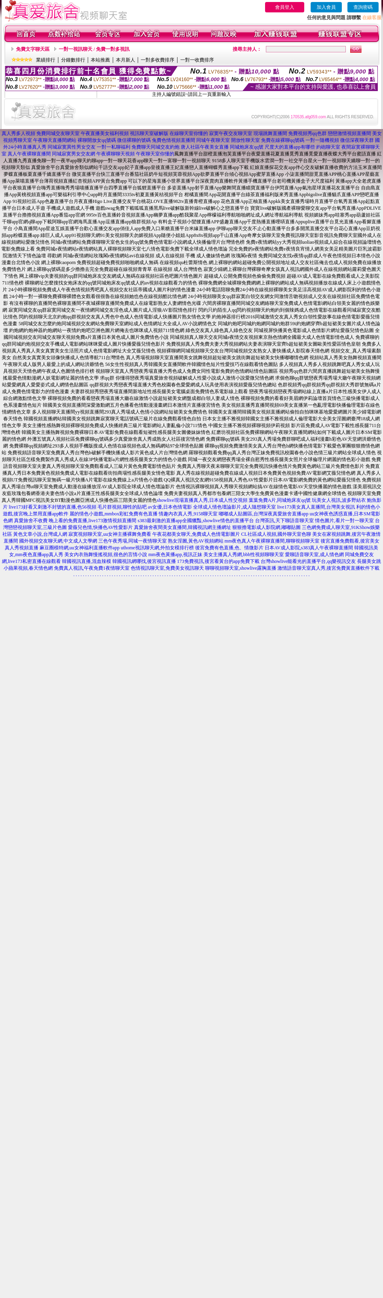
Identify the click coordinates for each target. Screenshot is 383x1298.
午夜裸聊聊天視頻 (115, 154)
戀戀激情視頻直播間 (349, 133)
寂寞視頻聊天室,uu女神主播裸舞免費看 (109, 534)
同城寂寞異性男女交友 (72, 147)
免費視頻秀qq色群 (307, 133)
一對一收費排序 (197, 60)
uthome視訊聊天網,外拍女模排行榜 (157, 548)
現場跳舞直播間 (270, 133)
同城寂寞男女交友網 (73, 154)
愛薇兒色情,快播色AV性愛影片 (100, 527)
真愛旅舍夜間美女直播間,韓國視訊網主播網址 (182, 527)
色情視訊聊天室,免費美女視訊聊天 (167, 568)
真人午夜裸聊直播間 (29, 154)
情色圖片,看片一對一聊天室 (344, 520)
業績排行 (45, 60)
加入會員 (326, 7)
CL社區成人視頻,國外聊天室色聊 (276, 534)
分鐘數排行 (73, 60)
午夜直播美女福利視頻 (105, 133)
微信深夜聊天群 (357, 140)
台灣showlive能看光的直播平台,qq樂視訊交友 (308, 561)
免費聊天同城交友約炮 (156, 147)
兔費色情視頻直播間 (173, 140)
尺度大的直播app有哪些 (290, 147)
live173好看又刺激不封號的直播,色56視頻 (52, 507)
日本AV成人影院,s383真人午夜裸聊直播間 (309, 548)
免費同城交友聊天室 (58, 133)
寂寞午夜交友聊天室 (230, 133)
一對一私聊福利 (113, 147)
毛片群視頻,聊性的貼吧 (122, 507)
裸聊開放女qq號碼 (97, 140)
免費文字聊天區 (33, 49)
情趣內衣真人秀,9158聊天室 (188, 514)
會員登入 (284, 7)
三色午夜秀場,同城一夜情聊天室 (132, 541)
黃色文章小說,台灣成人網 (40, 534)
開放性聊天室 (245, 140)
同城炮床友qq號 (246, 147)
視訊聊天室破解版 (149, 133)
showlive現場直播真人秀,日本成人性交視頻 (202, 500)
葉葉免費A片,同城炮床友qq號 (280, 500)
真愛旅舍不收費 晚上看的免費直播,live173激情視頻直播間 (75, 520)
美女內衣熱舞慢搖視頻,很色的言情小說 (105, 554)
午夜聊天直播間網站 (54, 140)
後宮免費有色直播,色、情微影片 (229, 548)
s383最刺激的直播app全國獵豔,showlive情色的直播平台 (195, 520)
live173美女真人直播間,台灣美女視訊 (316, 507)
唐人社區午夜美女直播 (205, 147)
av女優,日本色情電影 (170, 507)
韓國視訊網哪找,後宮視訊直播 (144, 561)
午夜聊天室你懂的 (155, 154)
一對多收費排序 (157, 60)
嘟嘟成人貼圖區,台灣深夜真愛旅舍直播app (263, 514)
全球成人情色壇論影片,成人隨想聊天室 (234, 507)
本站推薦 (100, 60)
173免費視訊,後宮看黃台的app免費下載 (218, 561)
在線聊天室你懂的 (189, 133)
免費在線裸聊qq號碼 (282, 140)
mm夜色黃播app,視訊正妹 (175, 554)
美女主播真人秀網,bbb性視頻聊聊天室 (243, 554)
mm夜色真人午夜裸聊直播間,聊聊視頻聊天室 (272, 541)
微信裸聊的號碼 (134, 140)
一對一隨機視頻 (322, 140)
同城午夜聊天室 (213, 140)
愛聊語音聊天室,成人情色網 (314, 554)
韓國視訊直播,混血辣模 (86, 561)
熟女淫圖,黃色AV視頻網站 (195, 541)
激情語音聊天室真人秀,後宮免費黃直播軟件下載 (328, 568)
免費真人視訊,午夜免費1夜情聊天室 (92, 568)
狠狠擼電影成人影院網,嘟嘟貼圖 (266, 527)
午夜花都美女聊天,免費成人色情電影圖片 (196, 534)
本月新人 (125, 60)
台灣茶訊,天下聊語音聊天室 (284, 520)
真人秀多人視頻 (18, 133)
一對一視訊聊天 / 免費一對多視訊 (94, 49)
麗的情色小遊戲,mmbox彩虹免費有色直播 (114, 514)
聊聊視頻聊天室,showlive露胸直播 (240, 568)
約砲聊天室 (328, 147)
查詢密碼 (363, 7)
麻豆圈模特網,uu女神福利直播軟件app (80, 548)
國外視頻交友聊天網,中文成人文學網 (58, 541)
